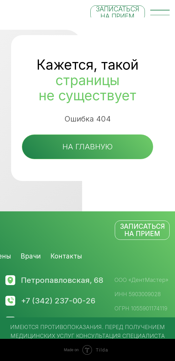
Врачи (31, 256)
